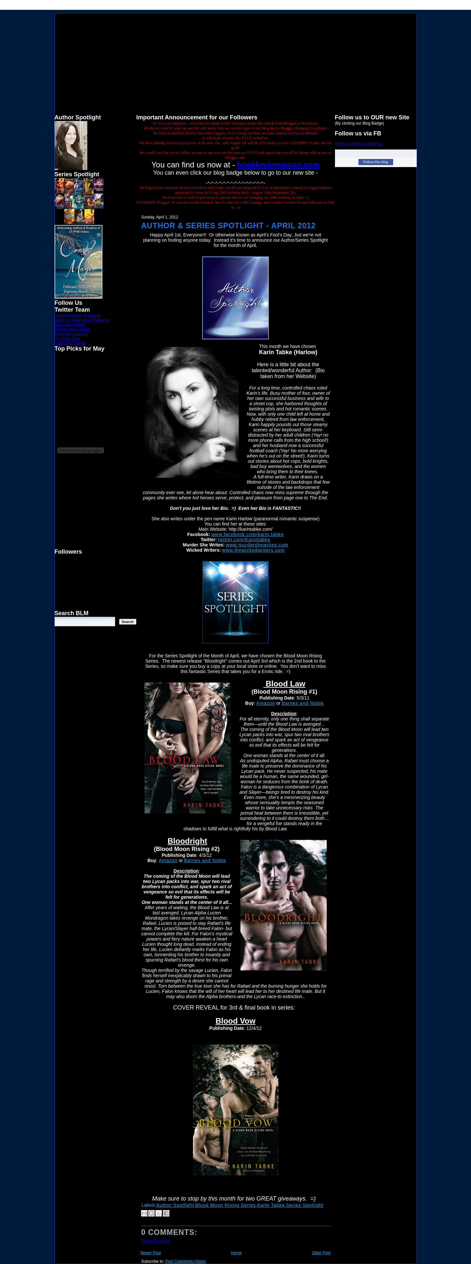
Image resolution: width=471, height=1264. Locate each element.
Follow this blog (375, 162)
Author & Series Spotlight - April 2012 (228, 225)
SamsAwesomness (71, 334)
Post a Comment (155, 1241)
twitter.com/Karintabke (244, 539)
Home (236, 1253)
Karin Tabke (271, 1205)
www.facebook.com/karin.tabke (247, 534)
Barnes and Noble (302, 703)
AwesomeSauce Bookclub (77, 315)
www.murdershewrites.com (257, 544)
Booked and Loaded (72, 329)
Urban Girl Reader (70, 343)
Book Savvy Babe (70, 324)
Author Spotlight (175, 1205)
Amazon (265, 703)
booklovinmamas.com (278, 164)
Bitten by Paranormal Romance (82, 320)
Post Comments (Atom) (185, 1261)
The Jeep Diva (67, 338)
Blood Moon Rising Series (225, 1205)
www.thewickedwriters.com (253, 550)
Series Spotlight (304, 1205)
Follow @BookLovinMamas (359, 144)
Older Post (321, 1253)
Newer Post (151, 1253)
